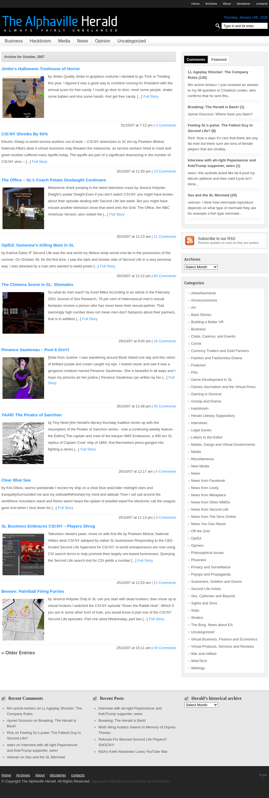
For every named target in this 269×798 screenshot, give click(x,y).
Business (14, 41)
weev (11, 745)
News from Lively (205, 488)
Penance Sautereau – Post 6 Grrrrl (35, 349)
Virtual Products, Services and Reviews (222, 646)
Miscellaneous (202, 459)
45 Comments (165, 406)
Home (195, 3)
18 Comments (165, 341)
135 (203, 77)
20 (233, 195)
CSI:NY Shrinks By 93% (24, 133)
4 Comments (166, 471)
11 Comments (165, 236)
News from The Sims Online (213, 517)
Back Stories (201, 315)
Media (64, 41)
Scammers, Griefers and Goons (216, 581)
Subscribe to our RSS (216, 238)
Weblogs (198, 668)
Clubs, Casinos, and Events (213, 336)
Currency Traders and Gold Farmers (220, 351)
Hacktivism (40, 41)
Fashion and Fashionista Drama (216, 358)
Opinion (102, 41)
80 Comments (165, 276)
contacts (262, 3)
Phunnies (198, 560)
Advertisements (203, 293)
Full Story (151, 96)
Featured (219, 59)
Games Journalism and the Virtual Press (223, 387)
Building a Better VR (207, 322)
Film (194, 372)
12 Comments (165, 583)
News (82, 41)
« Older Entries (18, 652)
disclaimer (244, 3)
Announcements (204, 300)
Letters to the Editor (206, 437)
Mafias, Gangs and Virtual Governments (223, 444)
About (227, 3)
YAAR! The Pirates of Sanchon (31, 414)
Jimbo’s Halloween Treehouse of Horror (40, 68)
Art (193, 307)
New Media (200, 466)
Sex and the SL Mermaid (208, 195)
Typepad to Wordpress (109, 781)
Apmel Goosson (20, 720)
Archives (211, 3)
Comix (196, 343)
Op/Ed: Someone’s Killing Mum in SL (37, 245)
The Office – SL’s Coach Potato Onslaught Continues (53, 180)
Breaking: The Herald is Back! (213, 107)
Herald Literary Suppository (213, 416)
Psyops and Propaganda (210, 574)
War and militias (204, 654)
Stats (195, 610)
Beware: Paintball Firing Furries (32, 591)
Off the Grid (200, 531)
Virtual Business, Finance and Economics (224, 639)
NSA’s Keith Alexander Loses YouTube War (133, 751)
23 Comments (165, 171)
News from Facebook (208, 480)
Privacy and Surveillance (210, 567)
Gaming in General (206, 394)
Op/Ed (196, 538)
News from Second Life (209, 509)
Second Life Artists (206, 589)
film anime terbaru (21, 708)
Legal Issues (201, 430)
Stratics (197, 617)
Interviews (199, 423)
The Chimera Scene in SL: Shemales (37, 284)
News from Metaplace (208, 495)
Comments (196, 59)
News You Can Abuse (208, 524)
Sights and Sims (204, 603)
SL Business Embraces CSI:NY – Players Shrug (48, 526)
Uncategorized (131, 41)
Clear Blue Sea (16, 480)
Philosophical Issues (207, 553)
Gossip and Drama (206, 401)
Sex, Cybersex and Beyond (213, 596)
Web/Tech (199, 661)
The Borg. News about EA (212, 625)
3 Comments (166, 125)
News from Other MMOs (210, 502)
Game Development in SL (211, 380)
